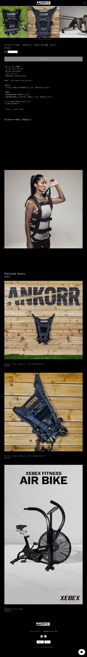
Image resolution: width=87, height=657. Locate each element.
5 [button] (40, 39)
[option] (43, 22)
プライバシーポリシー (35, 631)
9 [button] (45, 39)
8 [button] (44, 39)
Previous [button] (3, 22)
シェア (15, 109)
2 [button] (36, 39)
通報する (22, 109)
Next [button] (84, 22)
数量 (5, 52)
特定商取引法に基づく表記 (50, 631)
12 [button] (49, 39)
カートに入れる (43, 59)
